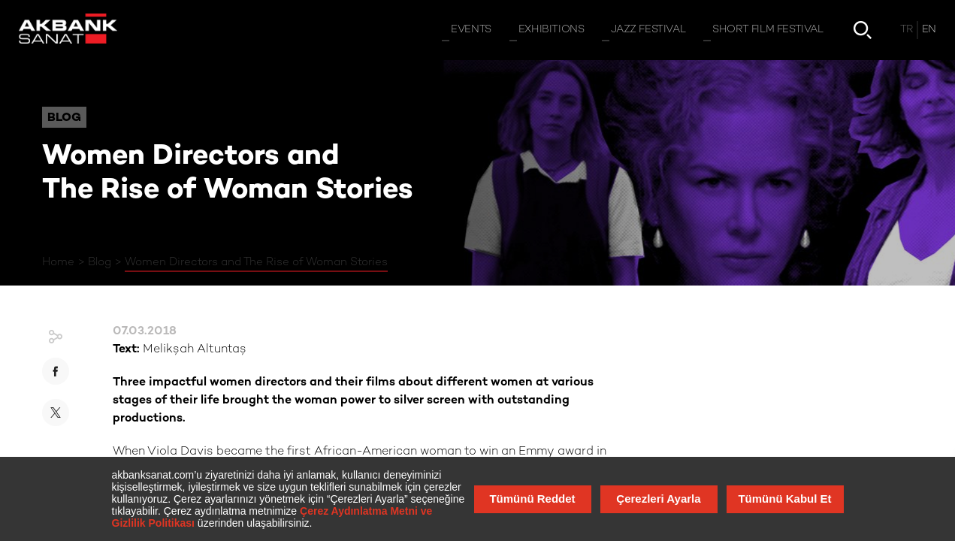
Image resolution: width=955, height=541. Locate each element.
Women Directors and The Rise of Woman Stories (256, 262)
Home (58, 262)
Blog (99, 262)
